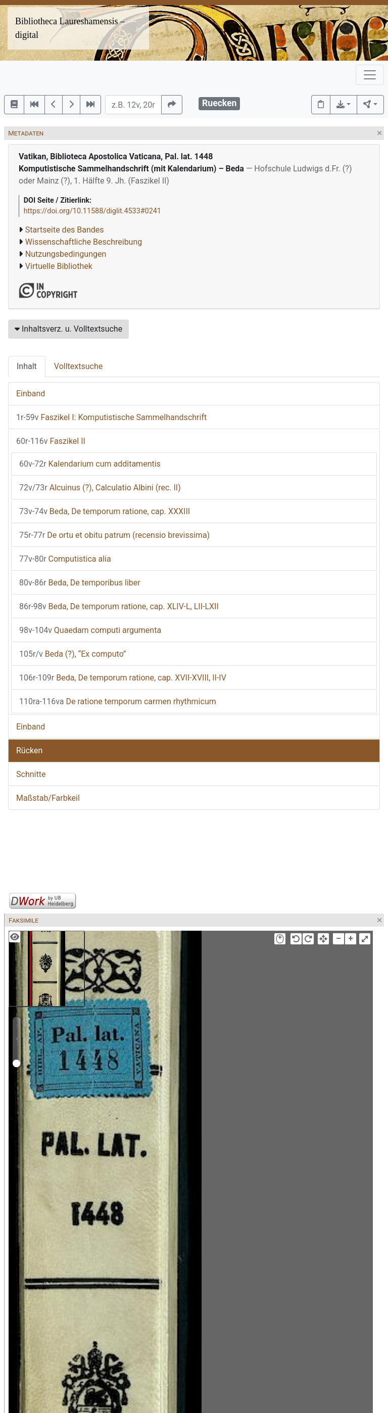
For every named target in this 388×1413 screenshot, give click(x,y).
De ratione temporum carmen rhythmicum (117, 701)
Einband (30, 393)
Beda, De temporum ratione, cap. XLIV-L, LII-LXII (119, 606)
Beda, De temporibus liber (79, 582)
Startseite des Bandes (64, 230)
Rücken (29, 750)
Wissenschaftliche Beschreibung (83, 242)
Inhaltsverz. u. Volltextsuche (68, 329)
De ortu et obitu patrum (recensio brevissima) (114, 535)
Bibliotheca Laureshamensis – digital (70, 28)
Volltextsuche (78, 366)
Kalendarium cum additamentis (90, 464)
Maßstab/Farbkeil (48, 798)
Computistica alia (65, 559)
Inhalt (27, 366)
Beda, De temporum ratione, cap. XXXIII (104, 511)
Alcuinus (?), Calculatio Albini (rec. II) (100, 487)
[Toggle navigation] (370, 75)
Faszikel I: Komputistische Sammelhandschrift (111, 417)
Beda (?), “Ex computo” (72, 654)
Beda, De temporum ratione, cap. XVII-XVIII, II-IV (122, 677)
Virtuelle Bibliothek (58, 266)
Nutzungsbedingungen (65, 254)
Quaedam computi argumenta (90, 630)
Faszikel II (50, 441)
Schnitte (30, 774)
